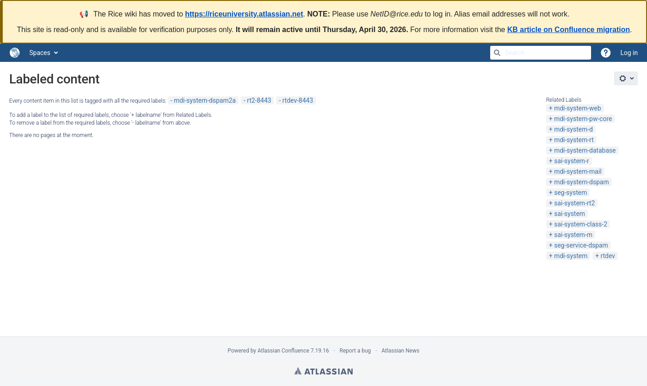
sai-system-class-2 (580, 224)
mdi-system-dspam (581, 182)
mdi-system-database (585, 150)
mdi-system (570, 255)
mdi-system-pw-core (583, 118)
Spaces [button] (39, 52)
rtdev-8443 (297, 100)
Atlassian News (401, 350)
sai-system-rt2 (574, 203)
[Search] (497, 52)
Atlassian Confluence (284, 350)
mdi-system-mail (577, 171)
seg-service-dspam (581, 245)
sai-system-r (571, 161)
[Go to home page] (15, 53)
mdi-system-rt (573, 139)
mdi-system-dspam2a (205, 100)
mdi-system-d (573, 129)
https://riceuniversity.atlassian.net (244, 14)
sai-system (569, 213)
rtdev (608, 255)
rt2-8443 (259, 100)
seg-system (570, 192)
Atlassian (323, 371)
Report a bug (355, 350)
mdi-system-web (577, 108)
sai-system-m (573, 234)
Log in (629, 52)
